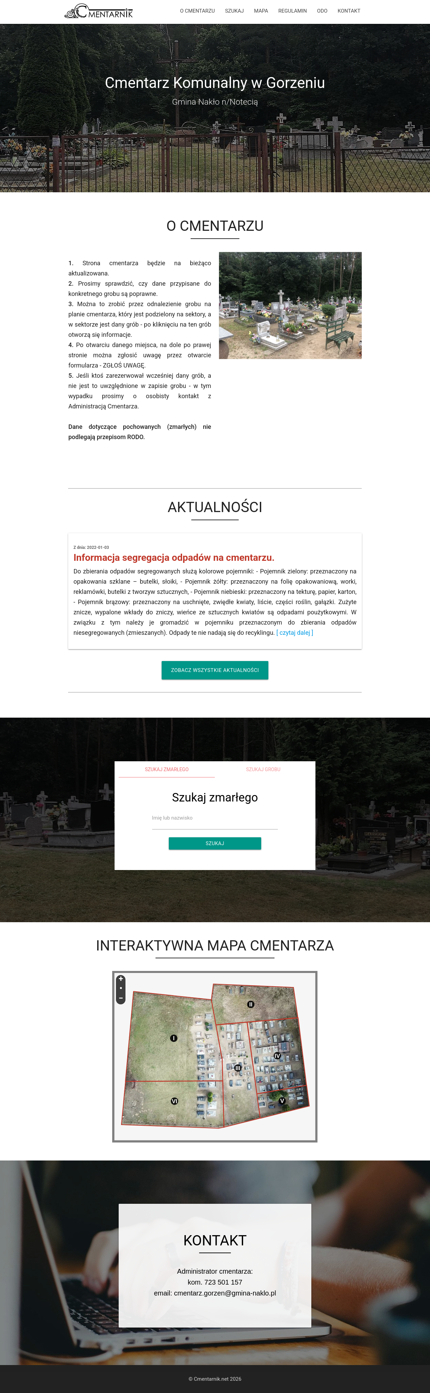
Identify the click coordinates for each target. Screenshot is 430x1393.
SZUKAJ (234, 11)
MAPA (261, 11)
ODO (322, 11)
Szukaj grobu (263, 769)
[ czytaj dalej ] (295, 632)
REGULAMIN (292, 11)
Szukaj (215, 843)
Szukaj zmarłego (167, 769)
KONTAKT (349, 11)
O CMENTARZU (197, 11)
